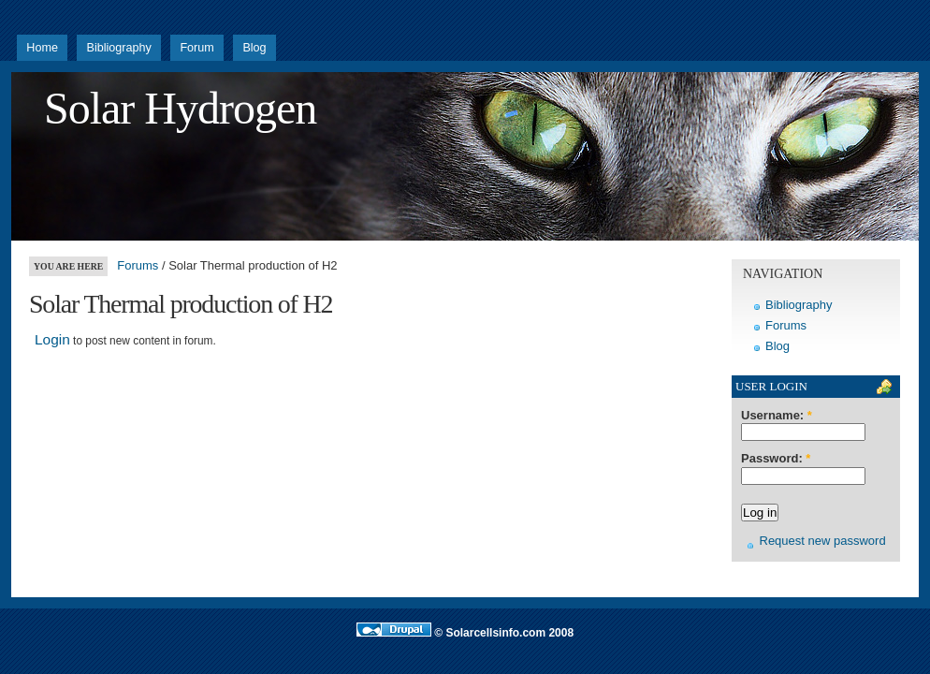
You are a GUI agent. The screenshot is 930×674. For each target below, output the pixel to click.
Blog (254, 47)
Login (52, 339)
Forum (196, 47)
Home (42, 47)
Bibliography (118, 47)
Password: (775, 458)
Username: (776, 415)
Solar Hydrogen (180, 108)
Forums (137, 265)
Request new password (823, 541)
